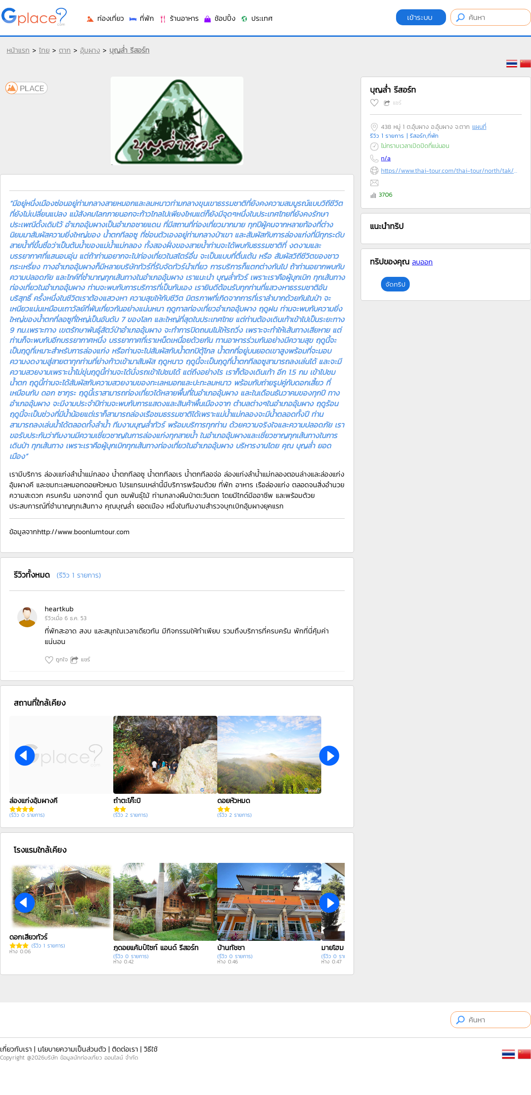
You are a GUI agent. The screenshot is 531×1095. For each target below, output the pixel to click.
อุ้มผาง (90, 50)
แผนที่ (479, 127)
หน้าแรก (18, 50)
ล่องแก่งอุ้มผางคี (33, 800)
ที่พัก (141, 18)
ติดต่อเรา (125, 1049)
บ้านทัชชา (231, 947)
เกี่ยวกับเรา (16, 1049)
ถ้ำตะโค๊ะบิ (127, 800)
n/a (386, 158)
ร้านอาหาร (178, 18)
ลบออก (422, 261)
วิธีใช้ (151, 1049)
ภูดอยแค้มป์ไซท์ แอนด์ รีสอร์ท (156, 947)
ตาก (65, 50)
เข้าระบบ (421, 17)
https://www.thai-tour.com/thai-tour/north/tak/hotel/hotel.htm (449, 170)
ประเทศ (256, 18)
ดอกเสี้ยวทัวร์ (28, 936)
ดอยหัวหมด (233, 800)
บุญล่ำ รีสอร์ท (129, 50)
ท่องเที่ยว (105, 18)
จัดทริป (395, 284)
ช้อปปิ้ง (219, 18)
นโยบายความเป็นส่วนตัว (72, 1049)
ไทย (44, 50)
